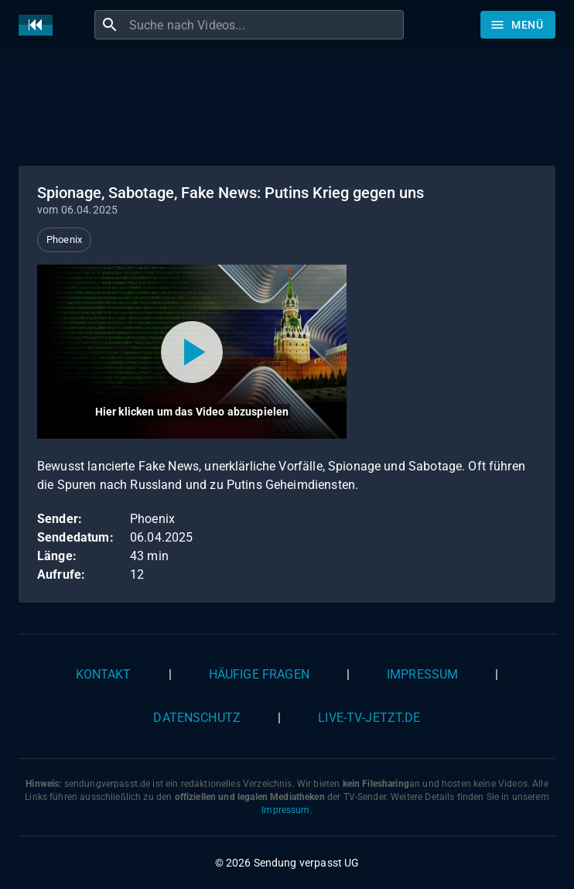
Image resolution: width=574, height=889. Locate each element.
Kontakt (104, 674)
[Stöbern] (517, 25)
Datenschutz (197, 717)
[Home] (39, 25)
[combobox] (264, 24)
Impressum (422, 674)
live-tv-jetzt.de (369, 717)
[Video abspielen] (192, 352)
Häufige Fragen (259, 674)
